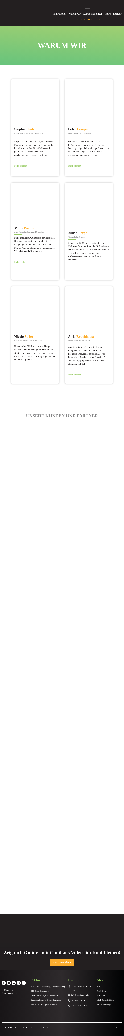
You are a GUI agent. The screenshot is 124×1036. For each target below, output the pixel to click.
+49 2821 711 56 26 (79, 1006)
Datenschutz (115, 1028)
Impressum (103, 1028)
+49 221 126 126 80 (79, 1000)
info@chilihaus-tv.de (80, 995)
